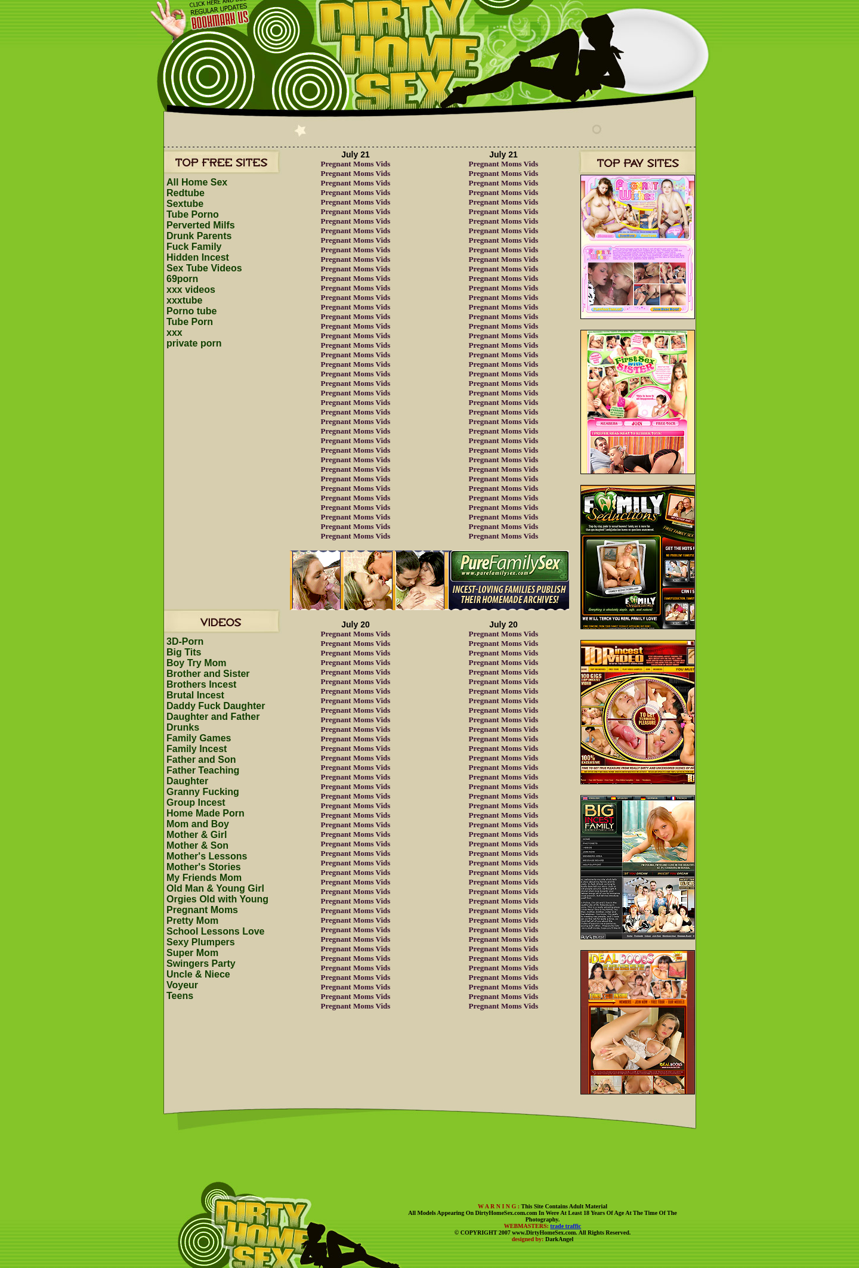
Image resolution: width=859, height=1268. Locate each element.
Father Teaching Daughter (202, 775)
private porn (193, 343)
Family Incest (196, 749)
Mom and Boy (197, 824)
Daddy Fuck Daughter (215, 706)
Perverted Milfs (200, 225)
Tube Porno (192, 214)
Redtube (185, 193)
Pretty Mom (192, 921)
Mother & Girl (196, 835)
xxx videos (190, 289)
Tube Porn (189, 322)
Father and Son (201, 759)
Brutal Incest (195, 695)
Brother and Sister (208, 674)
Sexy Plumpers (200, 942)
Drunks (182, 727)
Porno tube (191, 311)
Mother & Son (197, 845)
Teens (179, 996)
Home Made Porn (205, 813)
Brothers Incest (201, 684)
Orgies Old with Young (217, 899)
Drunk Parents (198, 236)
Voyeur (182, 985)
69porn (182, 279)
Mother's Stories (203, 867)
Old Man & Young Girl (215, 888)
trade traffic (565, 1226)
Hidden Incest (197, 257)
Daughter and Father (212, 717)
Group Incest (195, 802)
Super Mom (192, 953)
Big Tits (183, 652)
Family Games (198, 738)
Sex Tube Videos (204, 268)
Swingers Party (201, 963)
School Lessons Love (215, 931)
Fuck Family (193, 247)
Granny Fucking (202, 792)
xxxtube (184, 300)
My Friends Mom (204, 878)
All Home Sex (196, 182)
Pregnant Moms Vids (356, 163)
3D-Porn (184, 641)
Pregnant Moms (202, 910)
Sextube (184, 204)
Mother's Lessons (206, 856)
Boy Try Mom (196, 663)
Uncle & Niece (198, 974)
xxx (174, 332)
